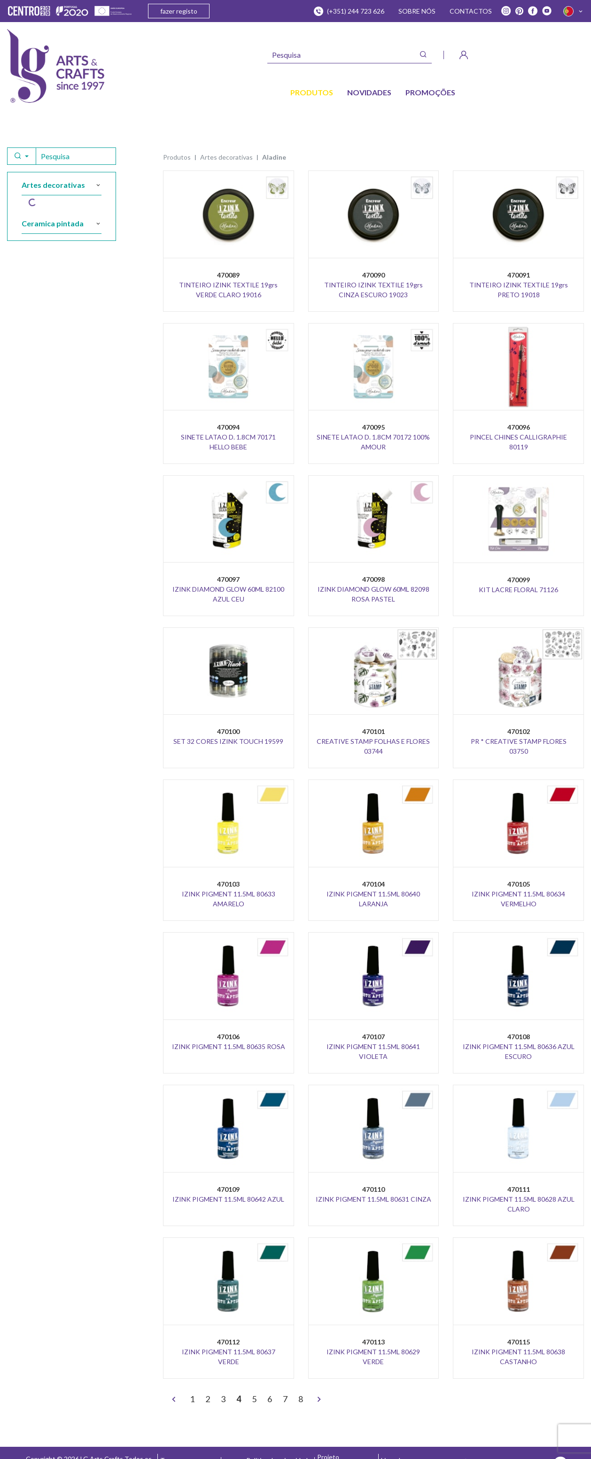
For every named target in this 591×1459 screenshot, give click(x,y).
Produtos (177, 157)
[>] (319, 1400)
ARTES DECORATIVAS (226, 157)
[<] (174, 1400)
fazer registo (178, 11)
